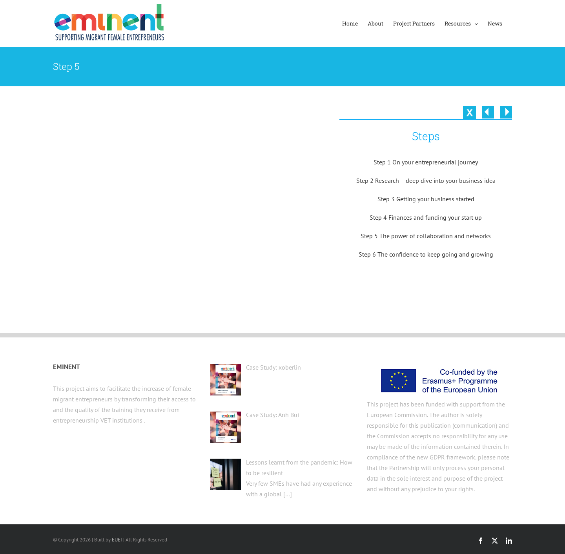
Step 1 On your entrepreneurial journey (426, 162)
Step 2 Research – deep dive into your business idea (426, 180)
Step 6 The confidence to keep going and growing (426, 254)
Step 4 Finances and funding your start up (426, 217)
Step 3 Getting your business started (425, 199)
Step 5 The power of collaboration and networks (426, 236)
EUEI (117, 539)
